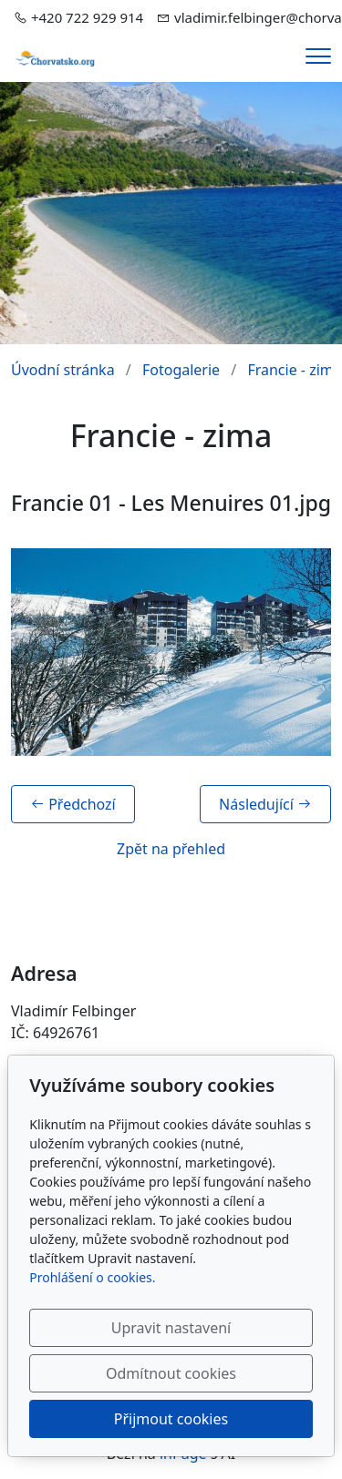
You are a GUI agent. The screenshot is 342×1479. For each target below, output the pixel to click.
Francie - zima (294, 370)
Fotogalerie (181, 370)
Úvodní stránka (63, 370)
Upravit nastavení (171, 1328)
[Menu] (318, 56)
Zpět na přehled (171, 849)
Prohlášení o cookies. (92, 1277)
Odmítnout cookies (171, 1373)
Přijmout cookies (171, 1419)
